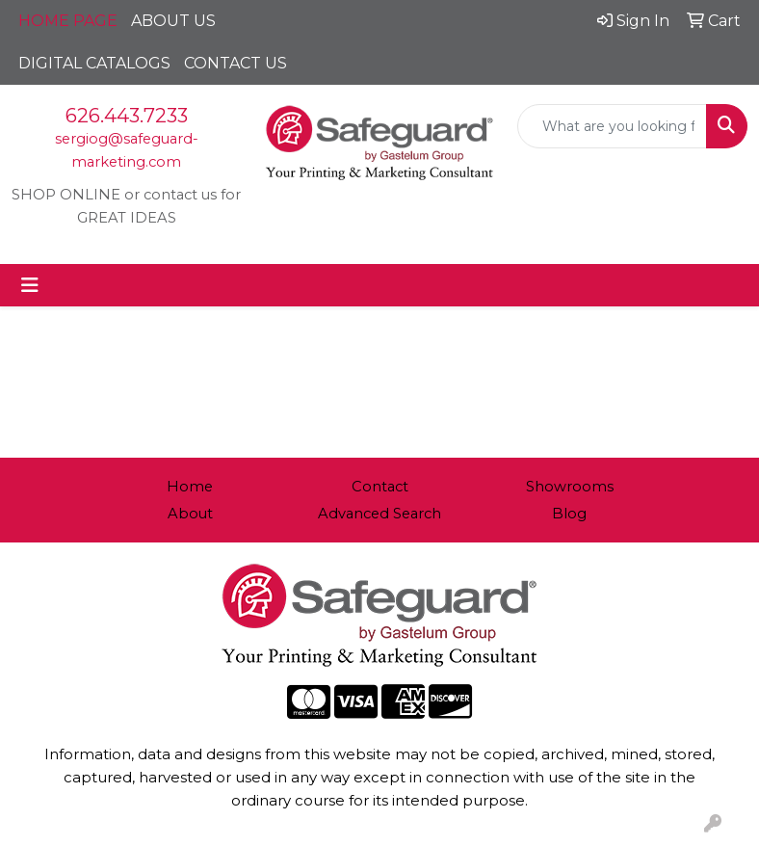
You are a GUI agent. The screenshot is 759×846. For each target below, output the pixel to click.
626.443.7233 (126, 115)
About (190, 513)
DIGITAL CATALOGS (94, 63)
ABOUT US (173, 21)
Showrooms (570, 486)
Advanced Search (379, 513)
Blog (569, 513)
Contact (380, 486)
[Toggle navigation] (30, 285)
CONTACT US (235, 63)
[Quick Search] (612, 126)
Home (190, 486)
